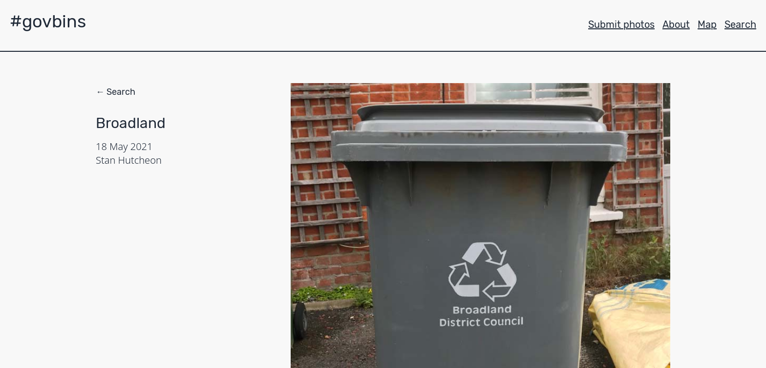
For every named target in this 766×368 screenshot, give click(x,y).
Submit (621, 24)
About (676, 24)
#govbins (48, 21)
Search (740, 24)
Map (707, 24)
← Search (115, 92)
